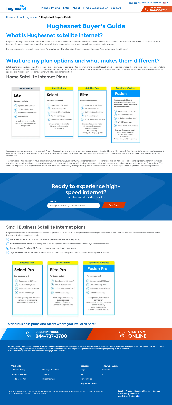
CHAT (143, 3)
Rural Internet (48, 379)
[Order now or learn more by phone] (158, 9)
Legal (120, 391)
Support (116, 8)
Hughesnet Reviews (88, 383)
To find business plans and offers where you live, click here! (51, 324)
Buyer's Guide (86, 379)
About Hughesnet (27, 17)
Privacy (129, 391)
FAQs (66, 8)
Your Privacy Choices (126, 396)
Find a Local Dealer (95, 8)
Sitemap (156, 391)
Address (53, 201)
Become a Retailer (142, 391)
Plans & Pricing (50, 8)
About (76, 8)
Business (133, 3)
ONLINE (137, 336)
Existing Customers (50, 369)
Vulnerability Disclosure (128, 393)
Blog (82, 374)
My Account (155, 3)
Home (9, 17)
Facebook (106, 369)
